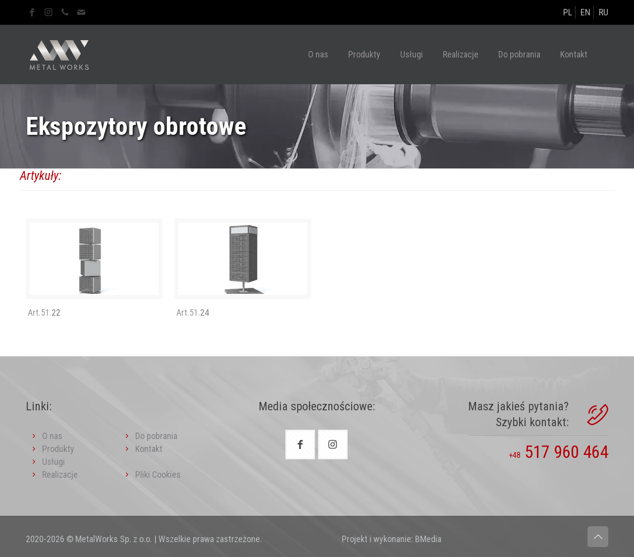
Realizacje (60, 474)
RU (603, 12)
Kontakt (148, 449)
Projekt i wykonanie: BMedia (391, 539)
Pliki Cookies (151, 474)
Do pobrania (156, 436)
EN (585, 12)
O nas (52, 436)
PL (567, 12)
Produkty (58, 449)
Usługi (53, 461)
